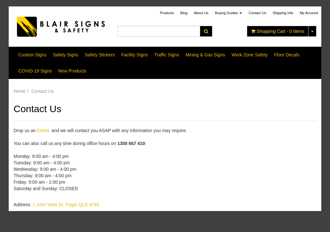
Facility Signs (134, 54)
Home (19, 91)
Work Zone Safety (250, 54)
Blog (184, 13)
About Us (201, 13)
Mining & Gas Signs (205, 54)
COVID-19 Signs (35, 70)
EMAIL (43, 130)
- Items (277, 31)
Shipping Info (283, 13)
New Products (72, 70)
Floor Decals (286, 54)
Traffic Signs (166, 54)
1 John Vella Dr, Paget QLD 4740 (66, 204)
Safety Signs (65, 54)
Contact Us (257, 13)
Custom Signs (32, 54)
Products (167, 13)
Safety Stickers (100, 54)
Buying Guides (228, 13)
